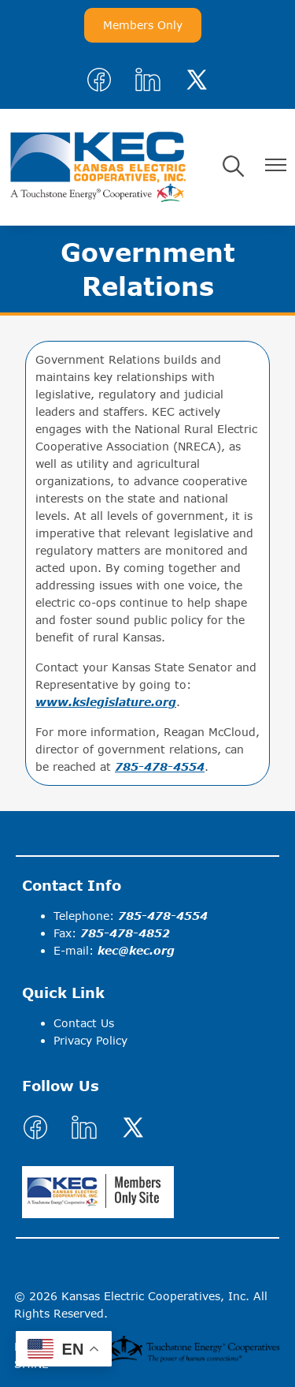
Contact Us (83, 1023)
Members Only (143, 25)
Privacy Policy (90, 1040)
